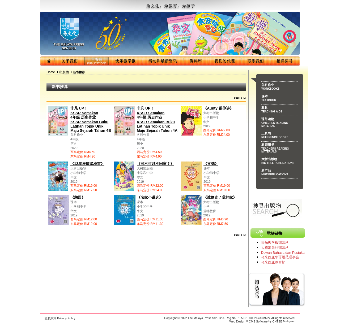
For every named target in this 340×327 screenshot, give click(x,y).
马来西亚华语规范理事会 (280, 257)
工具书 (279, 136)
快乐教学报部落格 (275, 243)
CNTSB (277, 321)
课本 (279, 98)
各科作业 (279, 87)
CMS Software (258, 321)
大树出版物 (279, 161)
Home (50, 72)
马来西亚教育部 (273, 262)
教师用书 (279, 149)
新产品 (279, 173)
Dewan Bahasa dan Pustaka (283, 253)
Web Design (237, 321)
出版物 (64, 72)
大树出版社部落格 (275, 248)
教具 (279, 110)
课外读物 (279, 123)
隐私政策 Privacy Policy (60, 318)
